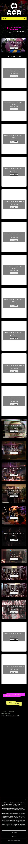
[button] (25, 800)
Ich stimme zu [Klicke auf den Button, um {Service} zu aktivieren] (14, 48)
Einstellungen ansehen (14, 840)
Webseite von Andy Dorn (15, 715)
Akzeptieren (14, 832)
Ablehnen (14, 836)
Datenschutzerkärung (6, 827)
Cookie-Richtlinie (14, 45)
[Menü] (14, 18)
